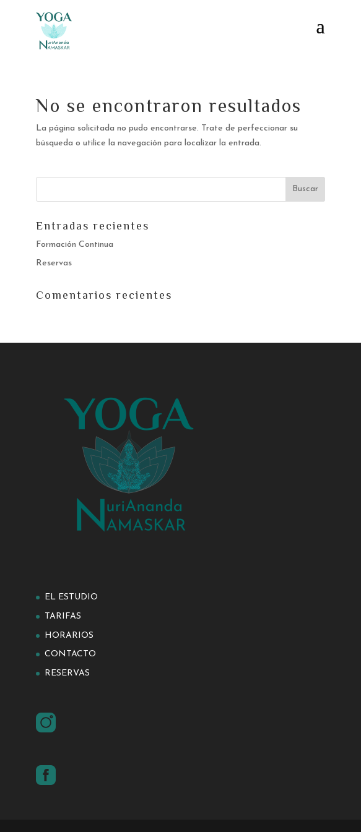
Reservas (54, 263)
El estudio (71, 597)
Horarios (69, 635)
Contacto (70, 654)
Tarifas (63, 616)
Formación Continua (74, 244)
